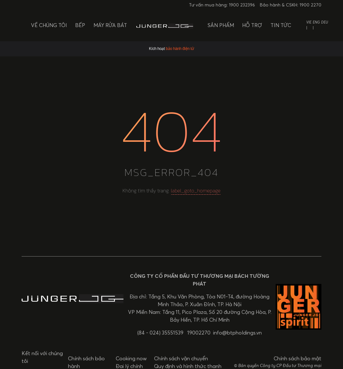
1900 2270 (310, 5)
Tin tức (280, 25)
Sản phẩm (221, 25)
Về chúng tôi (49, 25)
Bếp (80, 25)
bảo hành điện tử (180, 48)
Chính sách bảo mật (297, 358)
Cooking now (131, 358)
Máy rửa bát (110, 25)
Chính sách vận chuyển (181, 358)
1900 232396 (242, 5)
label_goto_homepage (195, 190)
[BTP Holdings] (164, 25)
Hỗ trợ (252, 25)
